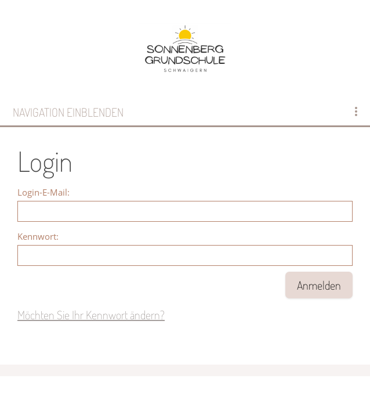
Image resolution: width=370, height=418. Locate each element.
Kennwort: (38, 236)
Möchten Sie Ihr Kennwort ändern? (91, 314)
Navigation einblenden (68, 112)
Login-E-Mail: (43, 192)
